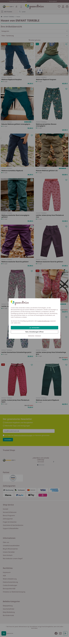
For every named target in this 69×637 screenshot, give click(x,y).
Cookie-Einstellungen (43, 321)
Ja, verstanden (34, 328)
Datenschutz (31, 335)
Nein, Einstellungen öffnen (34, 332)
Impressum (38, 335)
